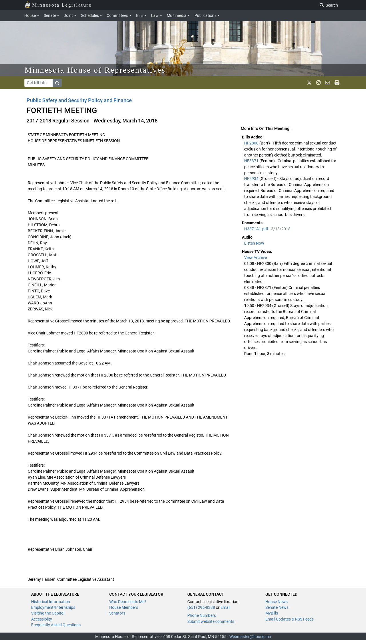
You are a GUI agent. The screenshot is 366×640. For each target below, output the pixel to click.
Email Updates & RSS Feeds (289, 619)
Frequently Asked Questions (56, 625)
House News (276, 601)
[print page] (337, 82)
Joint (68, 15)
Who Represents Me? (127, 601)
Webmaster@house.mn (250, 636)
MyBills (271, 613)
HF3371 (251, 160)
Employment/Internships (53, 607)
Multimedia (176, 15)
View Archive (255, 257)
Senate (50, 15)
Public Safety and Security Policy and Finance (79, 100)
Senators (117, 613)
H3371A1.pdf (256, 229)
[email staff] (327, 82)
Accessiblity (41, 619)
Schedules (90, 15)
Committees (117, 15)
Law (155, 15)
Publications (205, 15)
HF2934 (251, 178)
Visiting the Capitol (47, 613)
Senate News (277, 607)
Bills (139, 15)
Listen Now (254, 243)
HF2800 (251, 143)
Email (225, 607)
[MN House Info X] (309, 82)
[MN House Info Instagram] (318, 82)
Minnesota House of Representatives (95, 70)
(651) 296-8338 (201, 607)
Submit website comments (210, 621)
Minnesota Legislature (58, 4)
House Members (123, 607)
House (30, 15)
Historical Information (50, 601)
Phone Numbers (201, 615)
